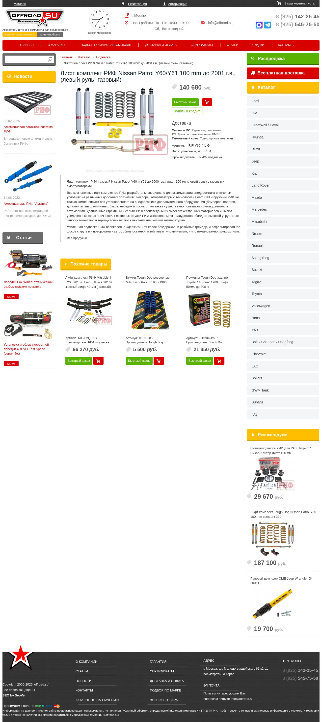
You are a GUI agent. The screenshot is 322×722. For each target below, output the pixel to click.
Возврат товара (164, 700)
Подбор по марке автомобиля (106, 45)
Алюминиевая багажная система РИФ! (28, 129)
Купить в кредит (187, 111)
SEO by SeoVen (14, 695)
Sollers (257, 378)
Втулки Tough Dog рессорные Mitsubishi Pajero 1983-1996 (148, 280)
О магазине (57, 45)
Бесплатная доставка (277, 72)
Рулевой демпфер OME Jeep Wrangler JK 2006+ (281, 581)
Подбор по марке (165, 690)
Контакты (286, 45)
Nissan (257, 233)
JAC (255, 366)
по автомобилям (50, 34)
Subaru (257, 402)
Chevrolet (259, 354)
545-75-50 (298, 24)
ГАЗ (255, 414)
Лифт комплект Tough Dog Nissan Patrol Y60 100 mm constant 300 (283, 514)
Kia (254, 173)
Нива (256, 318)
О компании (86, 661)
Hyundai (258, 137)
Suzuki (257, 270)
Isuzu (256, 149)
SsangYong (260, 258)
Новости (23, 76)
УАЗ (255, 330)
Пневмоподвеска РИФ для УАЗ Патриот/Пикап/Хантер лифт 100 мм (280, 450)
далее (11, 296)
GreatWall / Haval (265, 125)
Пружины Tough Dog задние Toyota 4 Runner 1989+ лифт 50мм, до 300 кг (207, 282)
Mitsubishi (259, 222)
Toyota (257, 294)
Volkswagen (261, 306)
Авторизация (178, 4)
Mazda (257, 197)
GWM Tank (260, 390)
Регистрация (137, 4)
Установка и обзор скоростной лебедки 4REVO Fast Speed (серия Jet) (26, 349)
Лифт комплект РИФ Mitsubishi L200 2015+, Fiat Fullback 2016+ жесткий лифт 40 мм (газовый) (88, 282)
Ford (255, 101)
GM (254, 113)
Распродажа (268, 58)
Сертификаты (202, 45)
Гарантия (158, 661)
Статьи (232, 45)
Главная (27, 45)
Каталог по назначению (20, 34)
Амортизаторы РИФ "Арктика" (26, 203)
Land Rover (260, 185)
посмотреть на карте (218, 674)
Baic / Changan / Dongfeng (272, 342)
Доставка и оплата (161, 45)
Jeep (255, 161)
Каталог (266, 87)
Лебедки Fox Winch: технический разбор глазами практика (28, 284)
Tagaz (256, 282)
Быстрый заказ (185, 102)
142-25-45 (298, 16)
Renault (258, 246)
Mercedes (259, 209)
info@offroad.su (220, 23)
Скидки (258, 45)
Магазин (20, 4)
